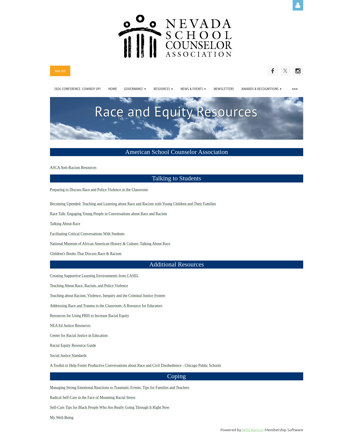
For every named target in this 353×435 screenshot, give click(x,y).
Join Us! (60, 70)
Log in (298, 5)
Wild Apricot (253, 429)
